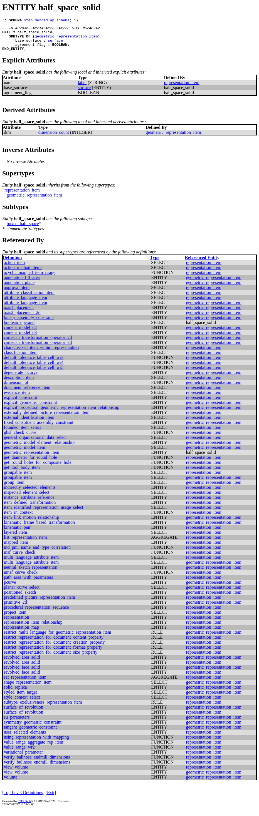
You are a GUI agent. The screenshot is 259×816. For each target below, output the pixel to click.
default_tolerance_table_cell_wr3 (33, 363)
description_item (19, 383)
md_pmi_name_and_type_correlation (37, 553)
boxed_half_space (23, 229)
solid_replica (15, 693)
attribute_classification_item (29, 298)
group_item (14, 488)
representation (16, 623)
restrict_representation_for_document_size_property (50, 658)
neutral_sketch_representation (30, 573)
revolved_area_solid (22, 663)
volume (10, 782)
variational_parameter (23, 757)
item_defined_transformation (30, 508)
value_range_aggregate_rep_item (33, 748)
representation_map (21, 633)
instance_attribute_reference (29, 503)
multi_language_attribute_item (31, 563)
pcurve (10, 588)
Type (154, 263)
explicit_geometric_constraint (30, 408)
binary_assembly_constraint (29, 323)
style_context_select (22, 703)
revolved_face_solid (22, 673)
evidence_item (17, 398)
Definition (12, 263)
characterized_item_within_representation (41, 353)
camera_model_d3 (20, 338)
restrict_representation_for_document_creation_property (54, 648)
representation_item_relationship (33, 628)
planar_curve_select (22, 593)
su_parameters (16, 723)
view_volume (16, 772)
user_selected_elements (25, 738)
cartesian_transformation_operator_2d (38, 343)
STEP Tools (24, 807)
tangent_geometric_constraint (30, 733)
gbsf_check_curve (20, 438)
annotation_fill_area (22, 283)
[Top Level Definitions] (23, 798)
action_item (14, 268)
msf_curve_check (19, 558)
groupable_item (18, 478)
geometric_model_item (24, 453)
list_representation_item (25, 543)
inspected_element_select (26, 498)
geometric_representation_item (66, 39)
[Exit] (51, 798)
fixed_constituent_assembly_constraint (38, 428)
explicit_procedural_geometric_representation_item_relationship (61, 413)
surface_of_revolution (23, 713)
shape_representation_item (28, 688)
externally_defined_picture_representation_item (46, 418)
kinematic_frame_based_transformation (39, 528)
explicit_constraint (20, 403)
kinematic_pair (17, 533)
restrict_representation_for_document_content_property (53, 643)
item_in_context (18, 518)
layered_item (15, 538)
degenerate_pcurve (21, 378)
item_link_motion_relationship (31, 523)
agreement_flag (30, 49)
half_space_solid (35, 34)
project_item (15, 618)
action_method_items (23, 273)
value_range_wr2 (19, 752)
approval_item (16, 293)
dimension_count (53, 138)
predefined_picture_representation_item (39, 603)
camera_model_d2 (20, 333)
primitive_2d (15, 608)
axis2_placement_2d (22, 318)
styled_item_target (20, 698)
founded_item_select (22, 433)
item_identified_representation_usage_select (43, 513)
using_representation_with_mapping (36, 743)
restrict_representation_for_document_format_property (53, 653)
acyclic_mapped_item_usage (29, 278)
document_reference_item (27, 393)
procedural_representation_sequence (36, 613)
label (82, 88)
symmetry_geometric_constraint (32, 728)
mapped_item (16, 548)
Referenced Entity (202, 263)
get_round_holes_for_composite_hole (37, 468)
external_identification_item (29, 423)
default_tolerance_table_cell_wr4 (33, 368)
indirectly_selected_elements (30, 493)
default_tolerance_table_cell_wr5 (33, 373)
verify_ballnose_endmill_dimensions (37, 762)
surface (55, 44)
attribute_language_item (25, 303)
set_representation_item (25, 683)
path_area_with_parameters (28, 583)
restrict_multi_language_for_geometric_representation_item (57, 638)
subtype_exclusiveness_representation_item (43, 708)
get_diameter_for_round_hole (30, 463)
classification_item (21, 358)
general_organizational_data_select (35, 443)
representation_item (181, 88)
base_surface (28, 44)
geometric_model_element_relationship (39, 448)
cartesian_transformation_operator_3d (38, 348)
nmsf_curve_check (21, 578)
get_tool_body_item (22, 473)
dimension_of (16, 388)
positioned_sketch (20, 598)
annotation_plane (19, 288)
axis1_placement (19, 313)
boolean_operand (19, 328)
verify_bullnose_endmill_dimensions (37, 767)
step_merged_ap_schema (47, 20)
